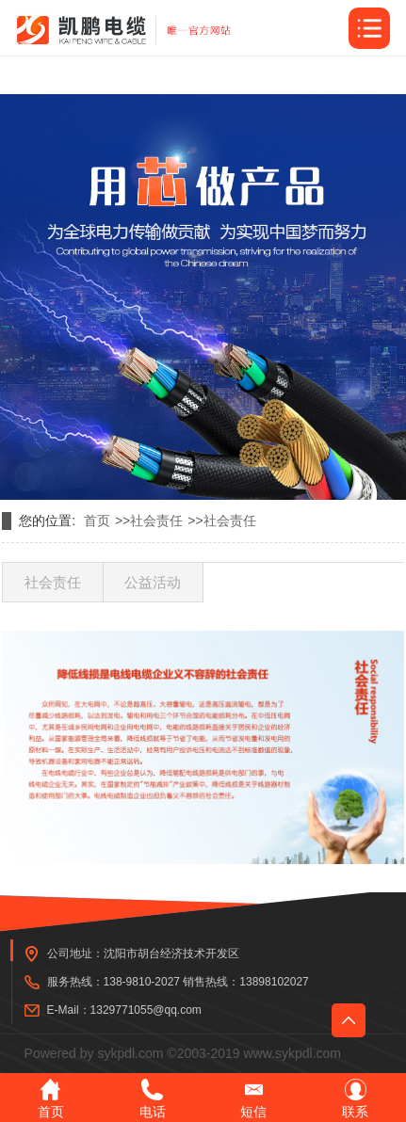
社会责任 (156, 520)
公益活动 (152, 582)
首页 (97, 520)
